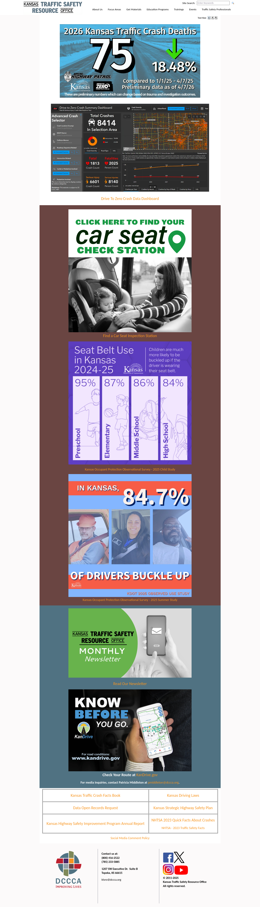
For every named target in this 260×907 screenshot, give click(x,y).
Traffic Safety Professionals (216, 9)
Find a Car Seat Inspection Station (130, 335)
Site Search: (188, 3)
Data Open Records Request (95, 807)
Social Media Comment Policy (130, 838)
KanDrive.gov (147, 774)
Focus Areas (114, 9)
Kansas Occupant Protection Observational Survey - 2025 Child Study (130, 469)
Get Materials (133, 9)
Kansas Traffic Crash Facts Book (95, 795)
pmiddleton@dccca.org (163, 782)
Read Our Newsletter (130, 683)
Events (192, 9)
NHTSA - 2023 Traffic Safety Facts (183, 828)
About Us (97, 9)
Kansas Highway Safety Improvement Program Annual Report (96, 823)
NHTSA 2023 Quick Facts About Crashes (183, 820)
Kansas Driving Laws (183, 795)
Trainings (179, 9)
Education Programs (158, 9)
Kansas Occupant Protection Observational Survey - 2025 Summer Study (130, 600)
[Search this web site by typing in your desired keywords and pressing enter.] (213, 3)
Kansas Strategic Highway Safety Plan (183, 807)
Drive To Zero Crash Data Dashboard (130, 198)
